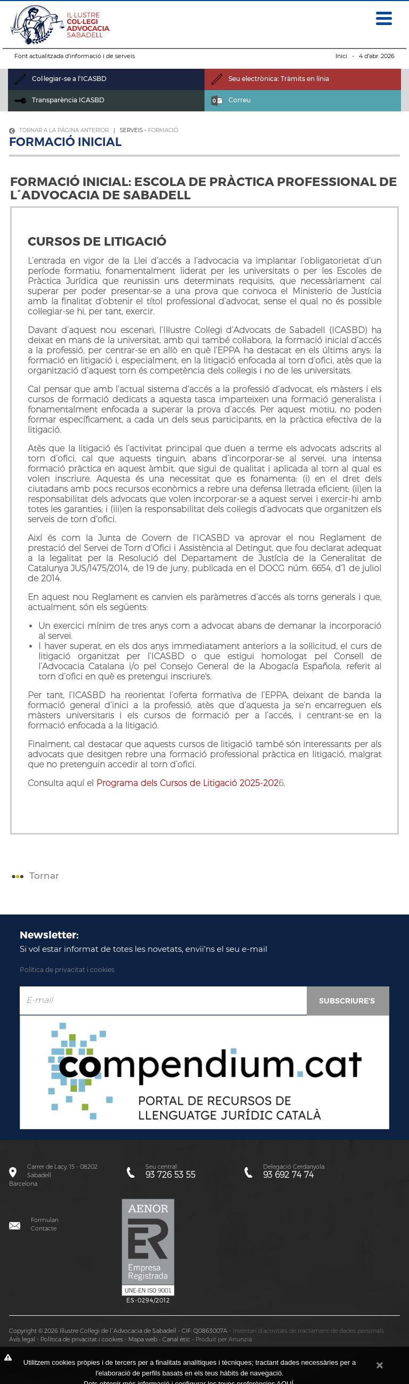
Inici (341, 56)
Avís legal (22, 1339)
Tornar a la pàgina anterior (59, 130)
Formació (163, 130)
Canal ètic (176, 1339)
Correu (231, 100)
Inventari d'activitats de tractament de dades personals (308, 1330)
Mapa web (142, 1339)
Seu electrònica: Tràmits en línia (270, 79)
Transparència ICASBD (59, 100)
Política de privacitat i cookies (67, 970)
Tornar (34, 875)
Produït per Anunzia (223, 1339)
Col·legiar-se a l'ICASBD (60, 79)
